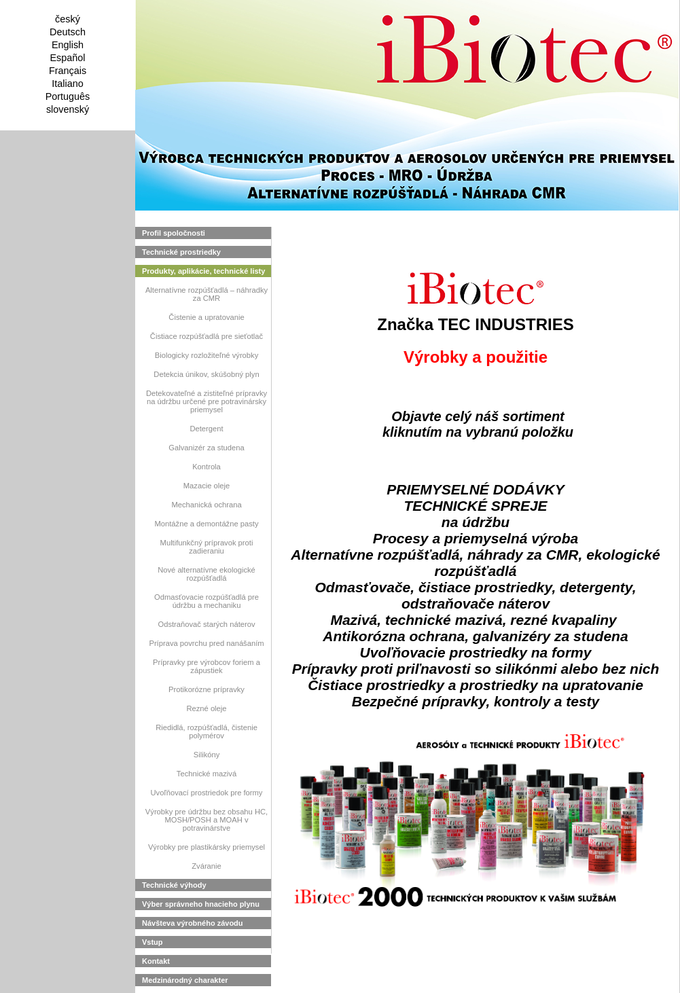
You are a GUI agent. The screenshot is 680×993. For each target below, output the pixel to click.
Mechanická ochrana (206, 505)
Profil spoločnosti (173, 233)
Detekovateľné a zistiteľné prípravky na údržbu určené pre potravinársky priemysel (206, 401)
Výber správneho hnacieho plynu (201, 904)
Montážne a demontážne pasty (207, 524)
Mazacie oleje (206, 486)
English (68, 44)
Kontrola (206, 467)
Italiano (67, 83)
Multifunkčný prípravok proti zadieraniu (206, 547)
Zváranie (206, 866)
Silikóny (207, 755)
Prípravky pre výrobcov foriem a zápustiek (206, 666)
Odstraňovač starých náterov (206, 624)
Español (67, 57)
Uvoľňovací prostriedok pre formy (207, 793)
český (67, 19)
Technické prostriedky (181, 252)
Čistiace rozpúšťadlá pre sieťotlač (206, 336)
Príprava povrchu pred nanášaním (206, 643)
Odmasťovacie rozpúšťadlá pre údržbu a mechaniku (206, 601)
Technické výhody (174, 885)
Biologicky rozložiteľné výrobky (207, 355)
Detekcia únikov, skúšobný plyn (206, 374)
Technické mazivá (206, 774)
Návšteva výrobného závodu (192, 923)
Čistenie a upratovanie (206, 317)
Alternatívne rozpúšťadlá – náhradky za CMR (206, 294)
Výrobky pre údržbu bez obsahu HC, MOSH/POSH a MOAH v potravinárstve (206, 820)
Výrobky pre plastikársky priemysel (206, 847)
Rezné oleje (206, 708)
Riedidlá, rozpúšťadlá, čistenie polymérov (206, 731)
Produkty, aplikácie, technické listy (203, 271)
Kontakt (156, 961)
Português (68, 96)
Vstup (152, 942)
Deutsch (68, 31)
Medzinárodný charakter (185, 980)
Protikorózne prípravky (206, 689)
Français (67, 70)
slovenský (67, 109)
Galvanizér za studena (206, 448)
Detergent (206, 429)
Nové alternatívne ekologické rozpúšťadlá (206, 574)
